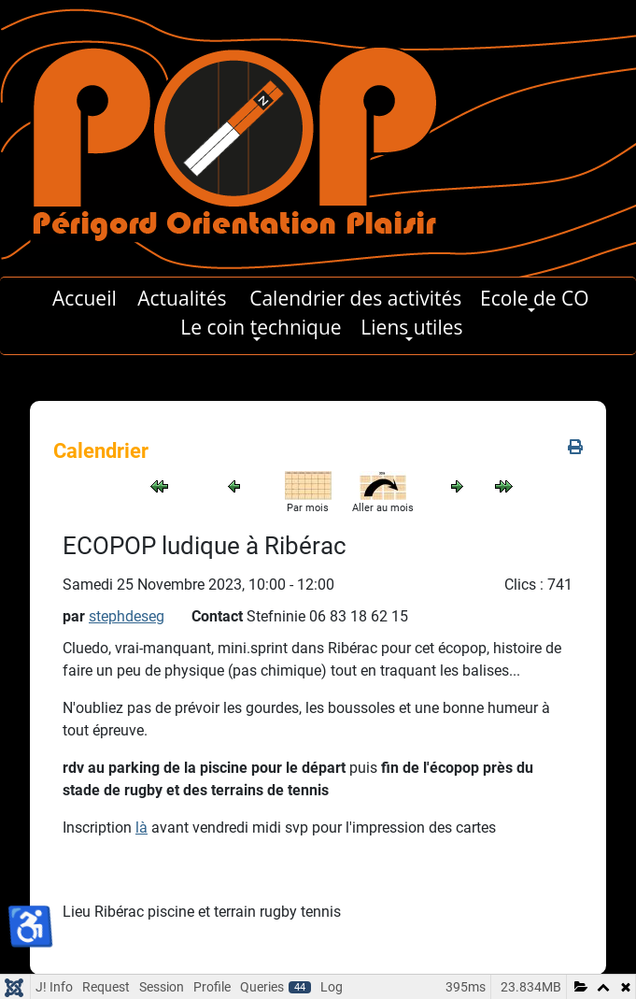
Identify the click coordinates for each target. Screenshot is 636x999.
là (141, 827)
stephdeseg (126, 616)
